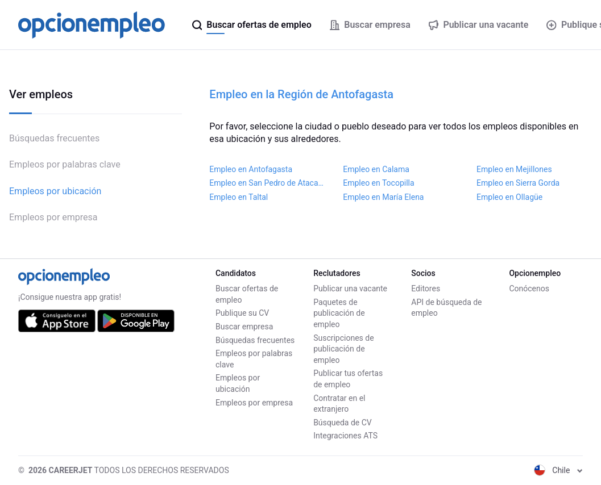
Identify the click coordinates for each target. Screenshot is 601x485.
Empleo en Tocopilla (378, 182)
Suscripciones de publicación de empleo (343, 349)
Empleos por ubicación (55, 191)
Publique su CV (242, 312)
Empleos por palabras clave (65, 164)
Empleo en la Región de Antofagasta (301, 94)
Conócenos (529, 288)
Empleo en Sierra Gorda (517, 182)
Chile (558, 470)
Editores (425, 288)
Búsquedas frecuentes (54, 138)
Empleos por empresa (53, 217)
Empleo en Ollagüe (509, 197)
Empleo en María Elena (383, 197)
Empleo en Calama (376, 169)
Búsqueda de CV (342, 422)
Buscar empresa (244, 326)
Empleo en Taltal (238, 197)
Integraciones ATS (345, 435)
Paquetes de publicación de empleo (338, 313)
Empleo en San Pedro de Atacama (267, 182)
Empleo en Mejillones (514, 169)
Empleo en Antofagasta (250, 169)
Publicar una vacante (350, 288)
